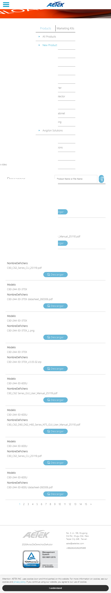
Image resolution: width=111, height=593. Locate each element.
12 (70, 504)
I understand (55, 588)
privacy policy (19, 581)
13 (75, 504)
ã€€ (102, 179)
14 (80, 504)
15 (86, 504)
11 (65, 504)
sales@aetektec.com (75, 543)
